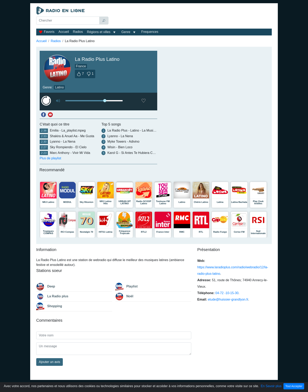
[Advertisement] (191, 16)
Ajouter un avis (49, 362)
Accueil (63, 31)
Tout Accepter (293, 386)
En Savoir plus (271, 386)
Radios (78, 31)
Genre (125, 32)
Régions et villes (99, 32)
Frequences (149, 31)
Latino (59, 87)
